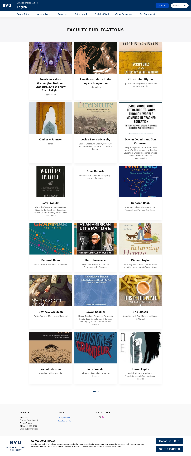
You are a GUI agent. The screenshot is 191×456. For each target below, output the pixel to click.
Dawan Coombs (95, 312)
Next (95, 391)
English (22, 7)
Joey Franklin (50, 203)
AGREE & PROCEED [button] (169, 449)
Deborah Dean (140, 203)
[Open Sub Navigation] (53, 14)
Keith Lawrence (95, 260)
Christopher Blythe (140, 79)
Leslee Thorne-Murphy (95, 139)
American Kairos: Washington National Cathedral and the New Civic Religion (50, 84)
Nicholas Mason (50, 369)
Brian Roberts (95, 171)
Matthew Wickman (51, 312)
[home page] (7, 5)
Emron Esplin (140, 369)
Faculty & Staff (23, 14)
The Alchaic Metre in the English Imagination (95, 81)
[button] (187, 440)
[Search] (180, 5)
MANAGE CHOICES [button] (169, 441)
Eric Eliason (140, 312)
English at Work (102, 14)
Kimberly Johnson (50, 139)
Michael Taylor (140, 260)
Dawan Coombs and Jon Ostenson (140, 141)
